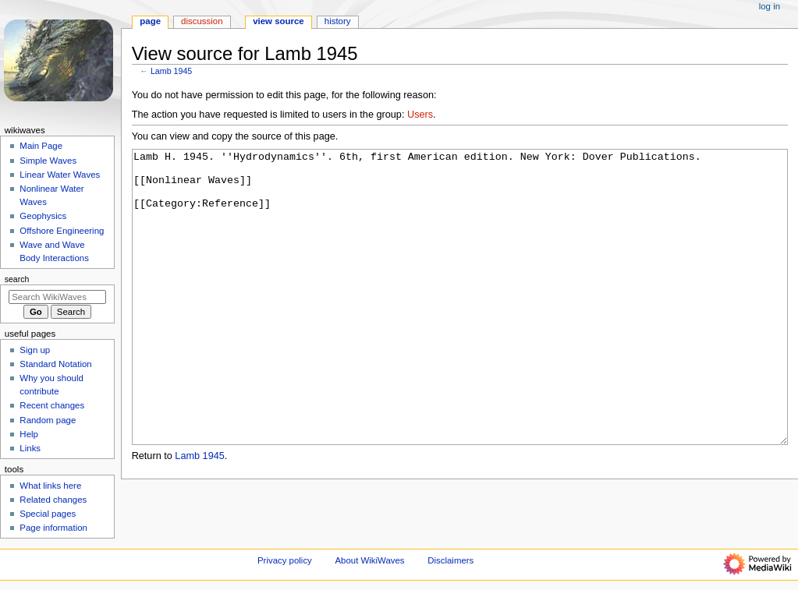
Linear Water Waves (60, 174)
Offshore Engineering (62, 230)
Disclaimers (450, 561)
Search (17, 279)
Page (150, 21)
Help (29, 434)
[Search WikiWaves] (57, 297)
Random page (48, 420)
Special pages (48, 513)
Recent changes (52, 405)
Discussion (201, 21)
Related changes (53, 499)
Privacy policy (284, 561)
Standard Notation (55, 364)
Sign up (35, 350)
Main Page (41, 145)
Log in (769, 6)
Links (30, 448)
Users (420, 114)
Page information (53, 527)
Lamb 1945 (171, 71)
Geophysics (43, 216)
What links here (50, 485)
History (338, 21)
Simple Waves (48, 160)
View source (278, 21)
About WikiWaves (370, 561)
